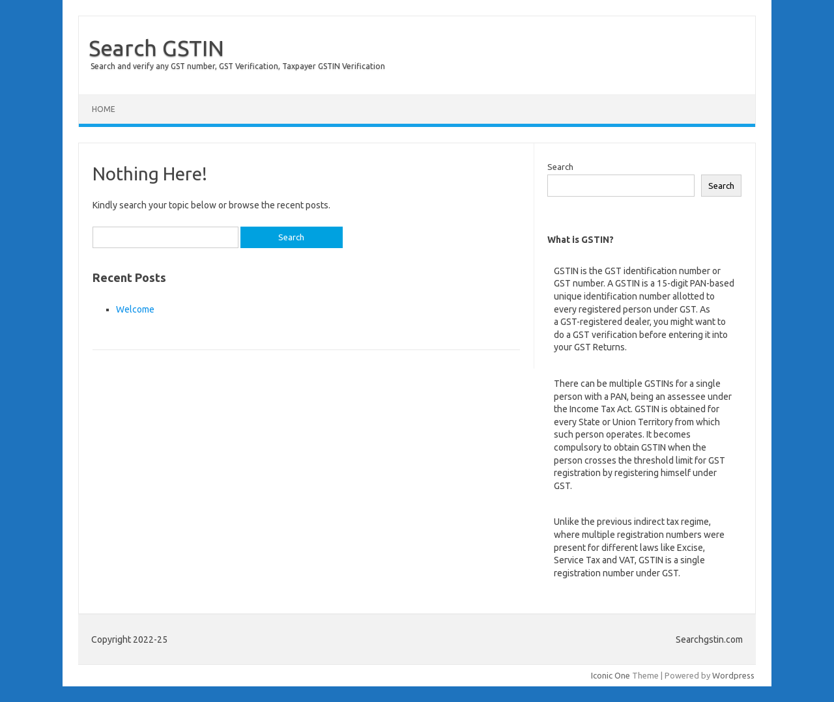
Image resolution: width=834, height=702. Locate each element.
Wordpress (733, 675)
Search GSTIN (156, 47)
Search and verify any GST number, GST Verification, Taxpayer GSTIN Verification (238, 66)
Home (103, 109)
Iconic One (610, 675)
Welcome (135, 309)
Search (560, 166)
